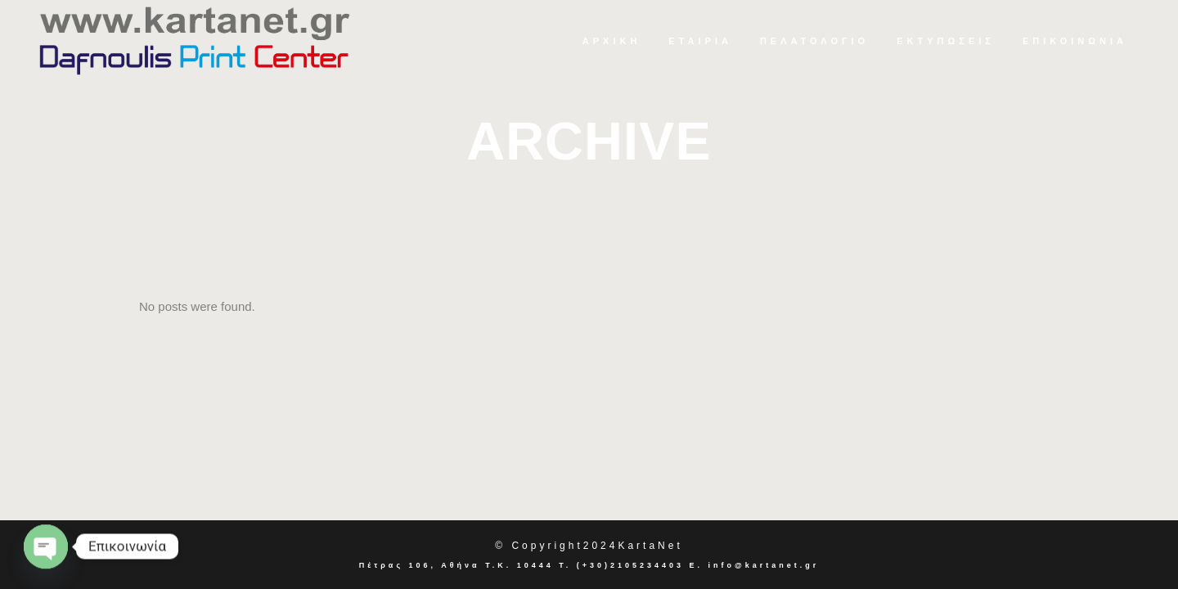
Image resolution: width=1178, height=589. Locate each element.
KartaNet (650, 545)
